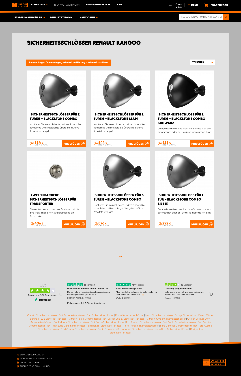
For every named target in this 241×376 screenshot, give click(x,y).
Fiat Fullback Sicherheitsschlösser (71, 322)
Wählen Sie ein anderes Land (36, 358)
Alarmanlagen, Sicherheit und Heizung (66, 63)
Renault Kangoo (37, 63)
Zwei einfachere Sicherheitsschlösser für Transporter (53, 200)
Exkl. (180, 7)
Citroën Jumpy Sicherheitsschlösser (126, 318)
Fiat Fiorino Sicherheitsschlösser (108, 322)
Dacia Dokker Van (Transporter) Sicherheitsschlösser (125, 329)
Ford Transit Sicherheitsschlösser (141, 325)
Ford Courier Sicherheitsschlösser (78, 329)
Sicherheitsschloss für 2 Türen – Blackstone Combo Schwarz (181, 119)
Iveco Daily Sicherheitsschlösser (172, 329)
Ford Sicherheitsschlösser (100, 315)
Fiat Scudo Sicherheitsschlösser (68, 325)
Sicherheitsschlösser (97, 63)
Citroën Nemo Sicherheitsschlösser (87, 318)
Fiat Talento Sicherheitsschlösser (143, 322)
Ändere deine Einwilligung (34, 366)
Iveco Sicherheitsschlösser (159, 315)
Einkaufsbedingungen (32, 354)
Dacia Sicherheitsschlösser (129, 315)
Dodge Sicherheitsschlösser (189, 315)
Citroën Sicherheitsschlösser (42, 315)
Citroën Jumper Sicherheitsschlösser (166, 318)
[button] (202, 62)
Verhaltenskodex (29, 362)
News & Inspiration (98, 5)
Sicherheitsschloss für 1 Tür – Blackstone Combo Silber (180, 200)
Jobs (119, 5)
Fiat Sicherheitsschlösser (72, 315)
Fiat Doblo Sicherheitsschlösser (179, 322)
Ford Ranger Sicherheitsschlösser (104, 325)
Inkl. (180, 4)
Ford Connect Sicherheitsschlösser (178, 325)
